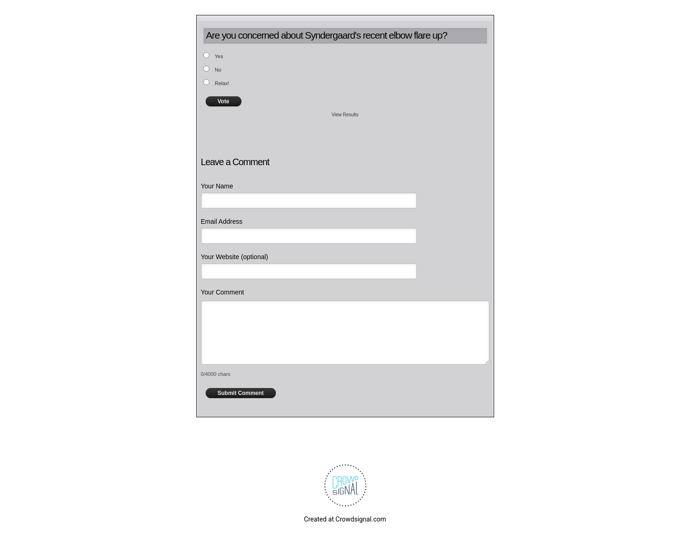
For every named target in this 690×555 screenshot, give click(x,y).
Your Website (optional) (234, 257)
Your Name (217, 186)
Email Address (221, 221)
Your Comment (222, 292)
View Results (345, 114)
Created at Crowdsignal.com (345, 519)
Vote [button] (223, 101)
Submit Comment (241, 393)
